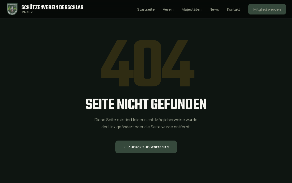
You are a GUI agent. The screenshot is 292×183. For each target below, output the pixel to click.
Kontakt (233, 9)
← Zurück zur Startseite (146, 146)
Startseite (146, 9)
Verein (168, 9)
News (214, 9)
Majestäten (192, 9)
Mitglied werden (267, 9)
